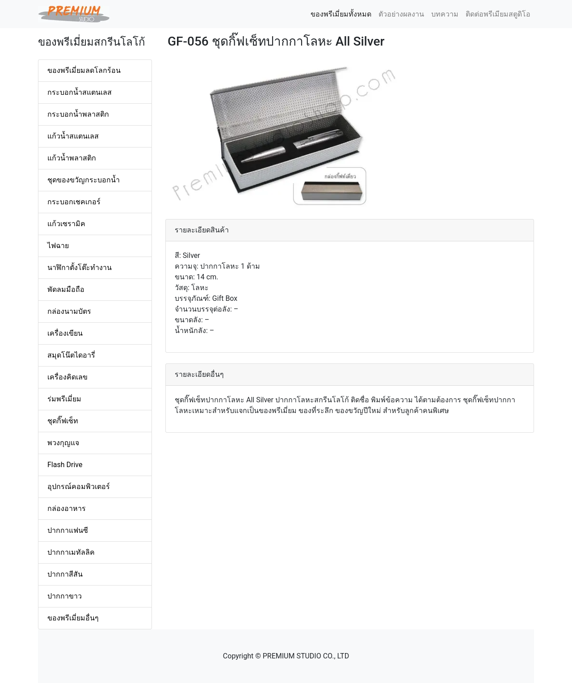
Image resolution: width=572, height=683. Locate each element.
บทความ (444, 14)
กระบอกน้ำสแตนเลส (79, 92)
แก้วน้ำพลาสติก (71, 158)
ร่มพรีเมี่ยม (64, 399)
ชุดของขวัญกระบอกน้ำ (83, 180)
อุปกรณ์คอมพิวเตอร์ (78, 486)
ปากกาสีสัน (65, 574)
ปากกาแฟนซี (67, 530)
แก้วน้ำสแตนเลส (73, 136)
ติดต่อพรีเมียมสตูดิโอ (498, 14)
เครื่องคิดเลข (67, 377)
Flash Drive (64, 464)
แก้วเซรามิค (66, 223)
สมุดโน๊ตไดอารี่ (71, 355)
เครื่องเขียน (65, 333)
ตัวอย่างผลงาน (401, 14)
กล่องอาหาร (66, 508)
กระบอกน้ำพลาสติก (78, 114)
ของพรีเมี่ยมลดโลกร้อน (84, 70)
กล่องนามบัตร (69, 311)
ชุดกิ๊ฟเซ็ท (62, 421)
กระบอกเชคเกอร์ (74, 202)
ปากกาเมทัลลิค (71, 552)
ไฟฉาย (58, 245)
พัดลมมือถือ (65, 289)
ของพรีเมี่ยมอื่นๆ (73, 618)
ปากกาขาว (64, 596)
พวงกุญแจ (63, 442)
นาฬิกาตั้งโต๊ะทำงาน (79, 267)
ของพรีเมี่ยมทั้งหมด (343, 13)
